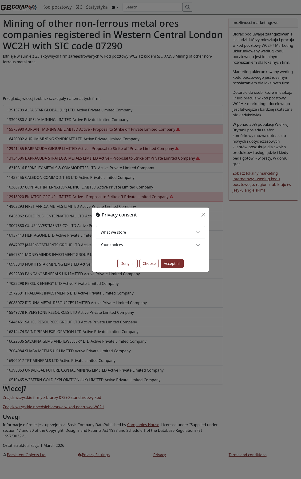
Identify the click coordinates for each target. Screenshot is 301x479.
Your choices (112, 244)
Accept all (172, 263)
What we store (113, 232)
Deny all (127, 263)
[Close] (203, 215)
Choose (149, 263)
